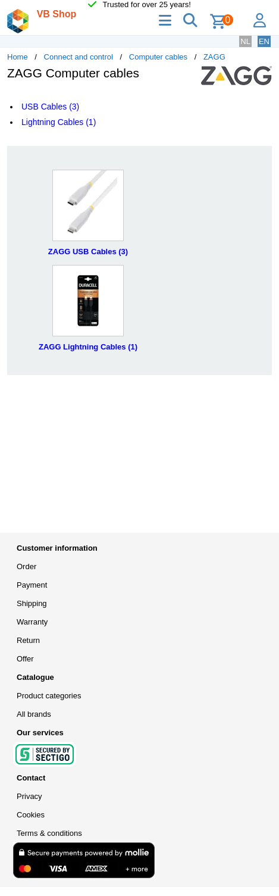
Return (28, 640)
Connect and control (78, 56)
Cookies (31, 814)
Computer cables (158, 56)
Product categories (49, 695)
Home (17, 56)
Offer (25, 658)
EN (264, 41)
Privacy (29, 796)
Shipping (32, 603)
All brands (34, 714)
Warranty (32, 621)
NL (245, 41)
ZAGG (214, 56)
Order (26, 566)
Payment (32, 584)
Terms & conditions (49, 833)
